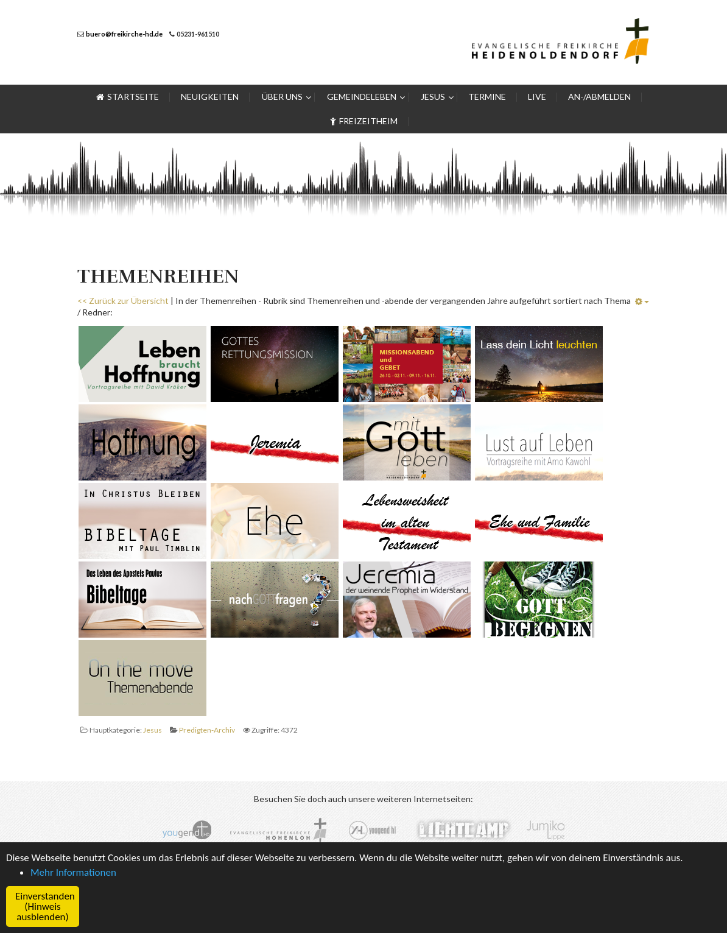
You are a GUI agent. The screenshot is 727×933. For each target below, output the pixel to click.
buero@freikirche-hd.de (124, 34)
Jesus (152, 729)
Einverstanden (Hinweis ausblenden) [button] (45, 906)
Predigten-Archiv (207, 729)
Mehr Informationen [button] (73, 872)
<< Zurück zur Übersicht (123, 300)
